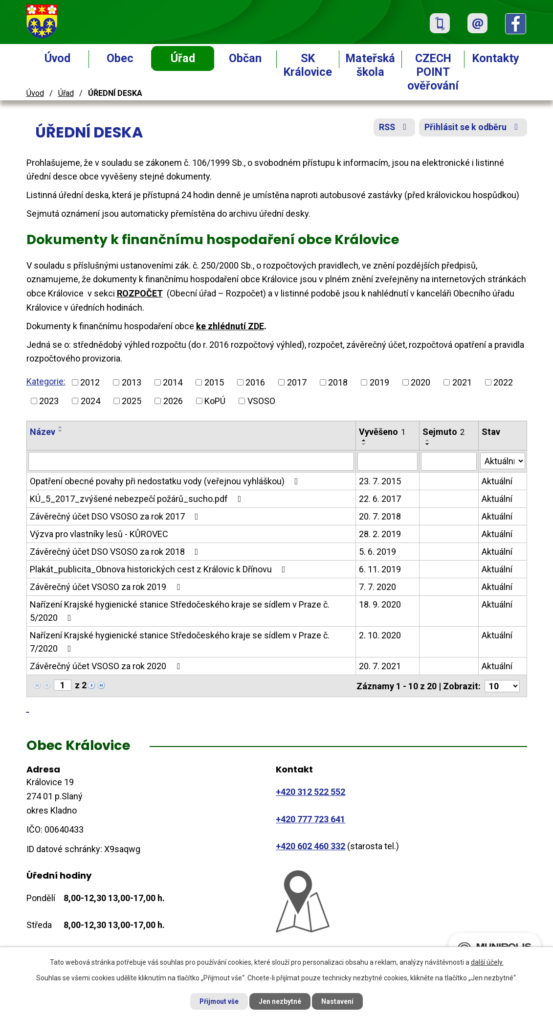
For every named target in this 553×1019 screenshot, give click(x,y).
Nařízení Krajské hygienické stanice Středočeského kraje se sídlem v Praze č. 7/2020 (180, 642)
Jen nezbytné (281, 1001)
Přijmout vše (217, 1001)
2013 (131, 382)
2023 (49, 401)
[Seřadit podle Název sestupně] (60, 431)
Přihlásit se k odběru (472, 128)
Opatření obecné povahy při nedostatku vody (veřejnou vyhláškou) (166, 481)
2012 (90, 382)
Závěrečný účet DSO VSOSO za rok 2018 (116, 551)
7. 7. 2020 (377, 587)
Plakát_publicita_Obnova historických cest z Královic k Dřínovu (159, 569)
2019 (379, 382)
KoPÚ (214, 401)
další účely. (487, 962)
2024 (90, 401)
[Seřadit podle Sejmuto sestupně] (427, 444)
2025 (131, 401)
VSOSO (261, 401)
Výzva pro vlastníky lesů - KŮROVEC (99, 534)
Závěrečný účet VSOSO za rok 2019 (107, 587)
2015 (214, 382)
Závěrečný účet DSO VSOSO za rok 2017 (116, 516)
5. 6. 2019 (377, 551)
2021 (462, 382)
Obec (120, 58)
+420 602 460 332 (310, 845)
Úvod (57, 58)
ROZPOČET (140, 293)
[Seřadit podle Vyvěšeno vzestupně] (364, 440)
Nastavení (340, 1001)
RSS (392, 128)
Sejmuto (443, 432)
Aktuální (497, 481)
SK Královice (308, 65)
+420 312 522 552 (310, 791)
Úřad (183, 58)
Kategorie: (46, 381)
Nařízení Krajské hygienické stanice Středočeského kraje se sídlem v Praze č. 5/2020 (180, 611)
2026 (173, 401)
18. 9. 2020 (380, 604)
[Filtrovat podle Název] (191, 461)
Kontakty (495, 58)
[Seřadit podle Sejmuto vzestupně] (427, 440)
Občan (245, 58)
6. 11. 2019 (380, 569)
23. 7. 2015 (380, 481)
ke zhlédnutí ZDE (230, 326)
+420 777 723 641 (310, 818)
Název (42, 432)
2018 (338, 382)
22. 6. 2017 (380, 499)
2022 (503, 382)
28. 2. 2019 (380, 534)
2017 (297, 382)
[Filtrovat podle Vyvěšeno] (387, 461)
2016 (255, 382)
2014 (172, 382)
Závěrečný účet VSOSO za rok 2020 (107, 666)
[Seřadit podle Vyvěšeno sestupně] (364, 444)
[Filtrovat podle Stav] (502, 460)
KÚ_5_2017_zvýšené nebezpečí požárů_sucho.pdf (137, 499)
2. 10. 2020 (380, 635)
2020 (420, 382)
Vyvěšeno (382, 432)
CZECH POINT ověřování (433, 71)
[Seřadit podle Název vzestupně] (60, 427)
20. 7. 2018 (380, 516)
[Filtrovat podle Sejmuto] (449, 461)
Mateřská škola (370, 65)
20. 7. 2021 (380, 666)
